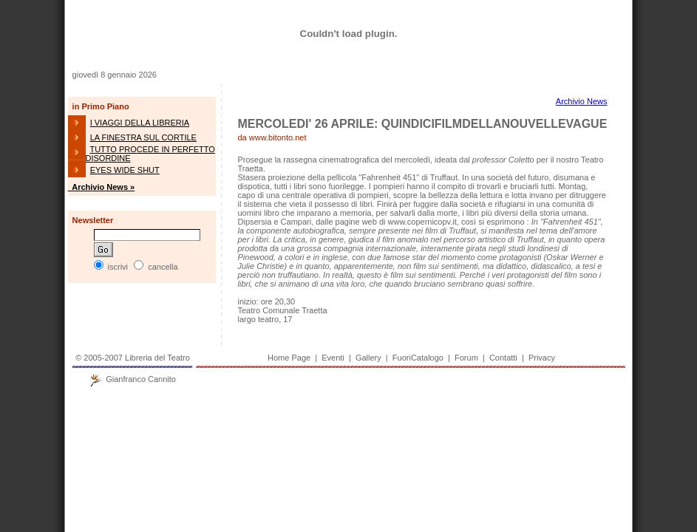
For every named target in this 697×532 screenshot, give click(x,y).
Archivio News (582, 101)
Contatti (503, 357)
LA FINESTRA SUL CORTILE (143, 137)
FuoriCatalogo (417, 357)
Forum (466, 357)
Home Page (289, 357)
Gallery (368, 357)
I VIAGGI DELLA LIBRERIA (140, 122)
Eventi (333, 357)
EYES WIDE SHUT (125, 170)
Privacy (541, 357)
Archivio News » (101, 187)
